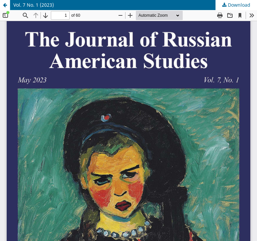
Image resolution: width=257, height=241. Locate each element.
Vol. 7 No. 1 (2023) (33, 5)
